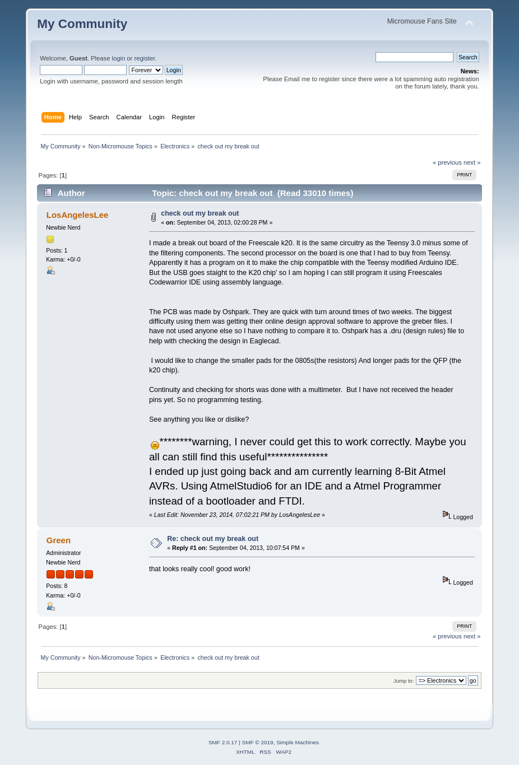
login (119, 58)
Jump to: (403, 681)
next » (472, 162)
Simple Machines (297, 742)
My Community (82, 24)
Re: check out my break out (212, 539)
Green (59, 540)
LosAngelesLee (78, 215)
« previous (447, 162)
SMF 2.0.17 (223, 742)
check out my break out (200, 213)
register (144, 58)
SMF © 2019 (258, 742)
